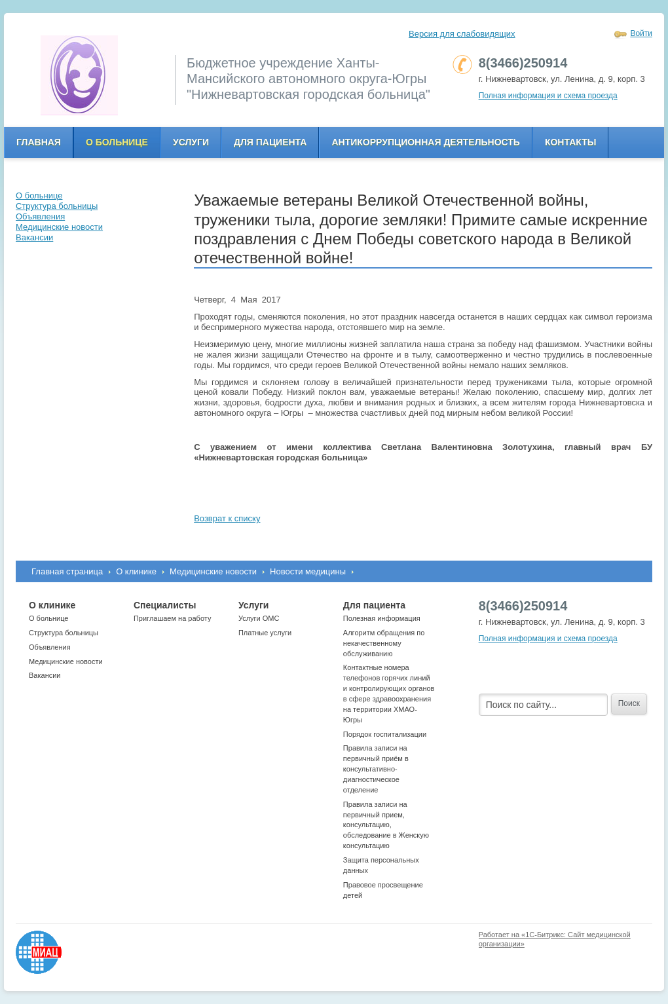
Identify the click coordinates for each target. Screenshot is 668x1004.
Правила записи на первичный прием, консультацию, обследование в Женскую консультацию (386, 824)
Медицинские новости (213, 571)
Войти (641, 33)
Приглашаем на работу (172, 618)
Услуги (191, 142)
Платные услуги (264, 633)
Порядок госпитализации (384, 734)
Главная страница (67, 571)
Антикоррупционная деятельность (425, 142)
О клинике (136, 571)
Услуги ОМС (259, 618)
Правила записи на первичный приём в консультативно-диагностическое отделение (376, 768)
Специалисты (165, 605)
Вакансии (45, 675)
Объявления (50, 647)
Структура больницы (63, 633)
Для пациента (270, 142)
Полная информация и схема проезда (548, 95)
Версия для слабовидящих (462, 34)
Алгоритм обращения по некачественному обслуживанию (384, 643)
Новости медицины (308, 571)
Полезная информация (381, 618)
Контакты (570, 142)
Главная (38, 142)
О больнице (117, 142)
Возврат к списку (227, 518)
